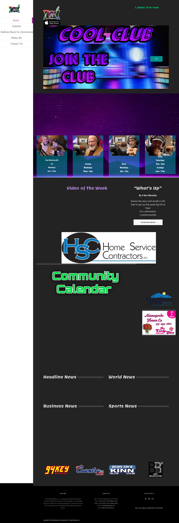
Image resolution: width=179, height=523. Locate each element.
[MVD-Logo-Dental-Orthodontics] (159, 290)
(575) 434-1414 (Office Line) (108, 501)
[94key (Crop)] (57, 461)
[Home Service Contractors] (109, 233)
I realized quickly (148, 214)
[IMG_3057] (51, 20)
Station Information (108, 508)
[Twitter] (149, 499)
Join (156, 59)
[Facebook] (146, 499)
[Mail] (152, 499)
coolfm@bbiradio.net (108, 506)
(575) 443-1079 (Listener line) (108, 503)
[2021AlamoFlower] (159, 312)
